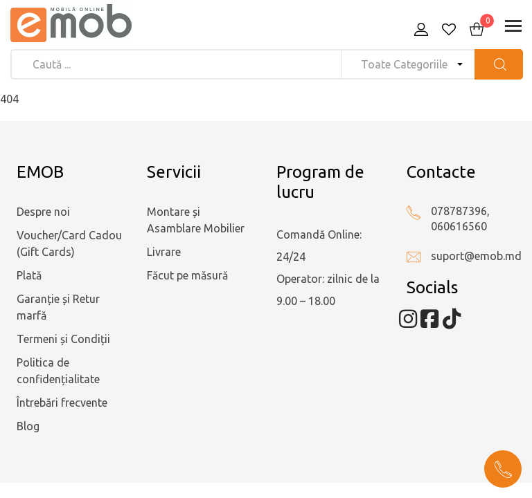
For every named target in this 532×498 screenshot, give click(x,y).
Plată (29, 275)
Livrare (164, 252)
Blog (28, 426)
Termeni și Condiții (63, 339)
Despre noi (43, 211)
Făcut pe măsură (187, 275)
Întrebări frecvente (62, 402)
